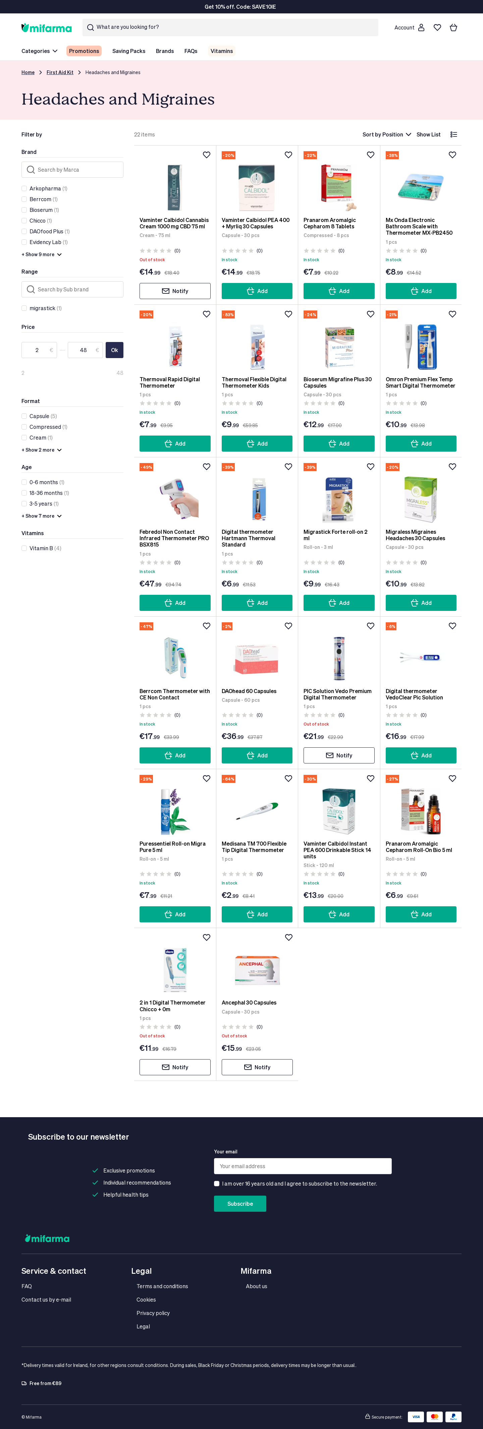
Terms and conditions (162, 1286)
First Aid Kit (60, 72)
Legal (143, 1326)
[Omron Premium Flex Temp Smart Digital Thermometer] (421, 340)
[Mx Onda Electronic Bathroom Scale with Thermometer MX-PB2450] (421, 181)
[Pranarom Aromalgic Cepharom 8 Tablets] (339, 181)
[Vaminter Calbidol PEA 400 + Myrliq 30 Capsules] (257, 181)
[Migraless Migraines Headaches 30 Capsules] (421, 493)
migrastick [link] (42, 308)
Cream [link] (38, 437)
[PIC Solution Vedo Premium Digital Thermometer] (339, 652)
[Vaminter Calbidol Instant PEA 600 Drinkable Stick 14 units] (339, 805)
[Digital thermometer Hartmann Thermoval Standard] (257, 493)
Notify (175, 291)
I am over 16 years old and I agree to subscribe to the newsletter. (299, 1183)
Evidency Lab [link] (45, 242)
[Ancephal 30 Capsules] (257, 963)
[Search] (72, 170)
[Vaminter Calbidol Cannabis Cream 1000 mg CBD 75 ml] (175, 181)
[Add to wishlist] (207, 155)
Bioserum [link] (41, 210)
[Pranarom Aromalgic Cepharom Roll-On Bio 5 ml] (421, 805)
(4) (45, 548)
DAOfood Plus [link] (46, 231)
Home (28, 72)
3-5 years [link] (41, 503)
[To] (85, 350)
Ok (114, 350)
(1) (48, 188)
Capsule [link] (39, 416)
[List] (454, 134)
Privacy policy (153, 1313)
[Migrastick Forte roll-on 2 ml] (339, 493)
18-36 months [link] (46, 493)
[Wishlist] (437, 27)
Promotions (84, 51)
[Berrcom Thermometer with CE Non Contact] (175, 652)
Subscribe (240, 1203)
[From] (39, 350)
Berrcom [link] (40, 199)
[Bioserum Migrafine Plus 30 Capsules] (339, 340)
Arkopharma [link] (45, 188)
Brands (165, 51)
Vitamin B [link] (41, 548)
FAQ (26, 1286)
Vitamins (222, 51)
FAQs (190, 51)
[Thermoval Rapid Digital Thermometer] (175, 340)
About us (256, 1286)
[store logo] (46, 27)
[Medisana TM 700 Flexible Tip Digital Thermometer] (257, 805)
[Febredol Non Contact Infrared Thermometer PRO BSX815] (175, 493)
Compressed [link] (45, 426)
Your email (225, 1151)
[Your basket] (453, 27)
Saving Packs (128, 51)
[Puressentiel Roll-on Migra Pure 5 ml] (175, 805)
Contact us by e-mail (46, 1299)
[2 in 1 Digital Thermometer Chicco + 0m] (175, 963)
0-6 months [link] (44, 482)
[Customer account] (409, 27)
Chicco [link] (38, 220)
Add (257, 291)
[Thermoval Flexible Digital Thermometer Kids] (257, 340)
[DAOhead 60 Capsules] (257, 652)
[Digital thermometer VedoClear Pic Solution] (421, 652)
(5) (43, 416)
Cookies (146, 1299)
